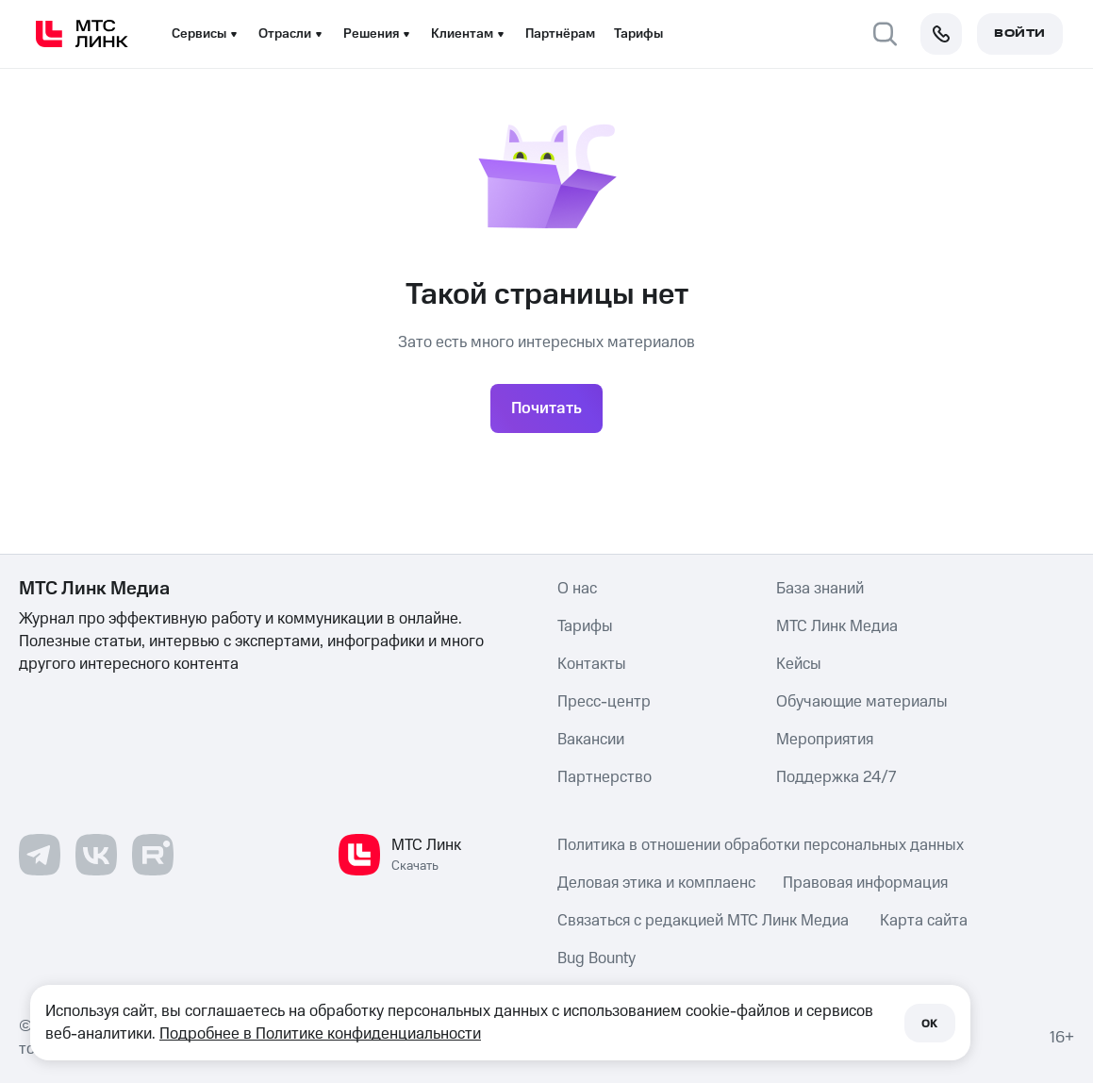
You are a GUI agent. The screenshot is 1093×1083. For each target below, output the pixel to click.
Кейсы (798, 664)
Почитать (546, 408)
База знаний (820, 588)
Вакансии (590, 739)
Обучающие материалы (862, 702)
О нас (577, 588)
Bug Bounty (596, 958)
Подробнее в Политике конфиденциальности (320, 1034)
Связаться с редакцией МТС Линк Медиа (703, 920)
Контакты (591, 664)
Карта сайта (924, 920)
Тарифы (638, 34)
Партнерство (604, 777)
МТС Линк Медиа (837, 626)
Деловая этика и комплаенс (656, 883)
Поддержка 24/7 (836, 777)
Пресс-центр (604, 702)
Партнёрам (560, 34)
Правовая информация (865, 883)
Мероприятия (824, 739)
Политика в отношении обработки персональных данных (760, 845)
